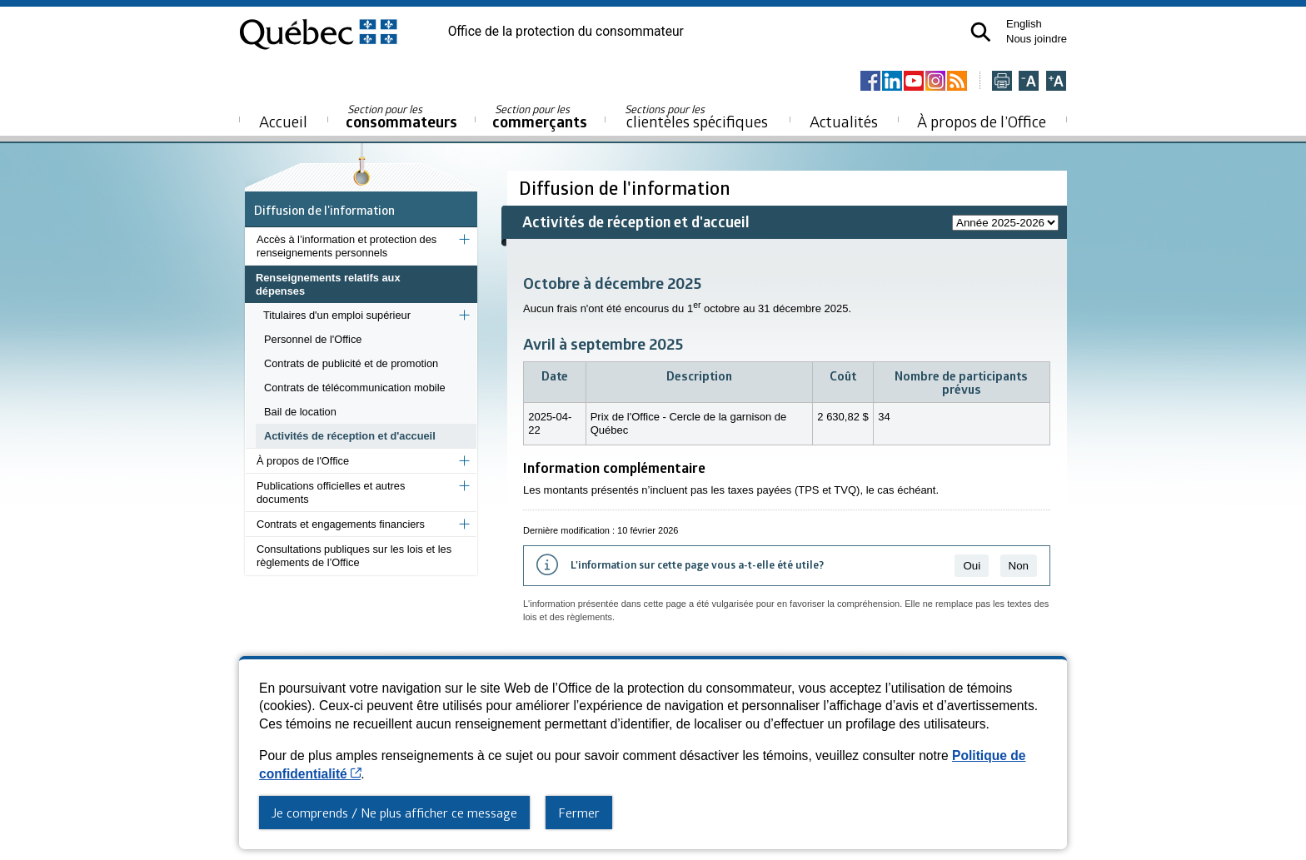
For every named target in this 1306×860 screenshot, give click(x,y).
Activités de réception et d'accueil (350, 436)
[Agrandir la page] (1056, 82)
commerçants (539, 117)
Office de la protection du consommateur (566, 31)
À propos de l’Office (981, 121)
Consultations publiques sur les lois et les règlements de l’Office (354, 556)
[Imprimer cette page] (1002, 82)
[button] (981, 32)
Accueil (283, 121)
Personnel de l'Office (312, 339)
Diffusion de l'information (324, 209)
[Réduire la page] (1029, 82)
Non (1019, 565)
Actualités (844, 121)
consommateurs (401, 117)
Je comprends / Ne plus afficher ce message (394, 812)
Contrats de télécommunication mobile (355, 387)
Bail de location (300, 411)
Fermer (579, 812)
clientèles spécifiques (696, 117)
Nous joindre (1036, 38)
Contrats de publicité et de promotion (351, 363)
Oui (971, 565)
